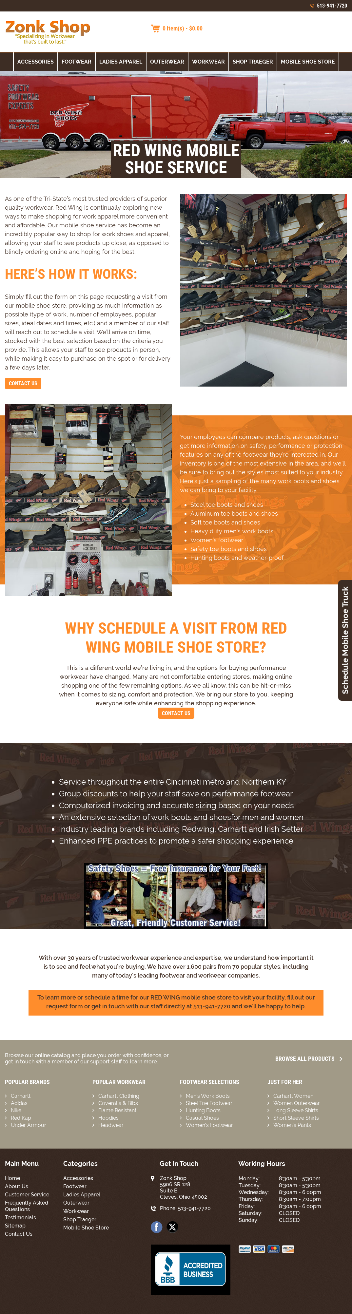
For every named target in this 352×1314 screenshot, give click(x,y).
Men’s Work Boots (208, 1096)
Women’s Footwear (209, 1125)
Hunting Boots (203, 1110)
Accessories (35, 62)
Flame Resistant (117, 1110)
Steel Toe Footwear (209, 1103)
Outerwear (167, 62)
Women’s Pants (292, 1125)
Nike (16, 1110)
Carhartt (20, 1096)
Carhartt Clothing (118, 1096)
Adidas (19, 1103)
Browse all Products (308, 1058)
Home (12, 1178)
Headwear (111, 1125)
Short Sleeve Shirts (296, 1118)
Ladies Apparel (120, 62)
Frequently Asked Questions (26, 1206)
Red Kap (21, 1118)
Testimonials (20, 1217)
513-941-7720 (332, 6)
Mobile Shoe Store (308, 62)
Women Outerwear (296, 1103)
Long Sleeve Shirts (295, 1110)
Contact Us (23, 383)
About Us (16, 1186)
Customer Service (27, 1194)
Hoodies (108, 1118)
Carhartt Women (293, 1096)
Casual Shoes (202, 1118)
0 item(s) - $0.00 (183, 28)
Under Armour (28, 1125)
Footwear (76, 62)
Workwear (208, 62)
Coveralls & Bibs (118, 1103)
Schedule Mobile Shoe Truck (345, 640)
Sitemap (15, 1226)
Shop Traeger (253, 62)
